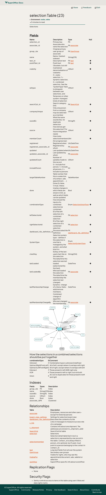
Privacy (49, 490)
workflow (33, 462)
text (72, 61)
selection (74, 215)
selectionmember (37, 442)
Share (74, 7)
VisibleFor (34, 457)
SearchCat (74, 104)
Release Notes (38, 490)
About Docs (84, 490)
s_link (32, 423)
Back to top (97, 492)
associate (74, 45)
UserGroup (74, 51)
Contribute (95, 490)
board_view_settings (38, 417)
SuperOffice (14, 490)
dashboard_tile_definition (78, 233)
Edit (97, 7)
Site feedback (60, 490)
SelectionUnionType (81, 205)
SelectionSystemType (77, 243)
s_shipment (34, 428)
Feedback (86, 7)
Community (25, 490)
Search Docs (73, 490)
